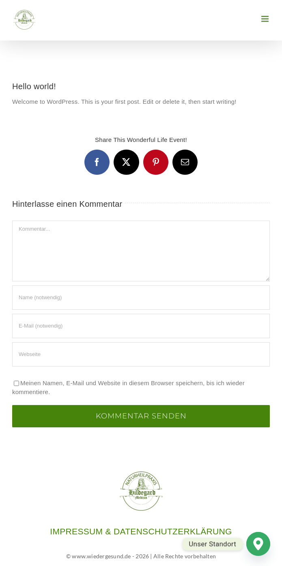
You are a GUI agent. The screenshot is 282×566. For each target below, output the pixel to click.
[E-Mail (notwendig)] (141, 326)
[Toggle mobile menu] (265, 19)
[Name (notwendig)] (141, 297)
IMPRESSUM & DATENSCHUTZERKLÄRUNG (141, 531)
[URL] (141, 354)
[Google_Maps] (258, 544)
